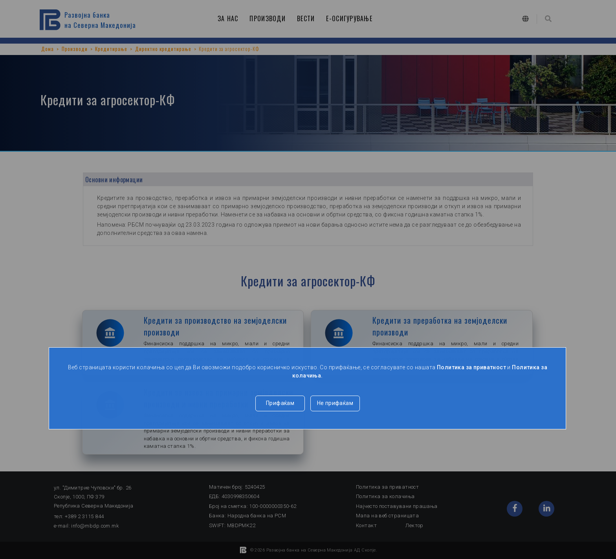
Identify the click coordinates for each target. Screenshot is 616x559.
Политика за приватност (471, 367)
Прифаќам (280, 403)
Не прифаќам (335, 403)
